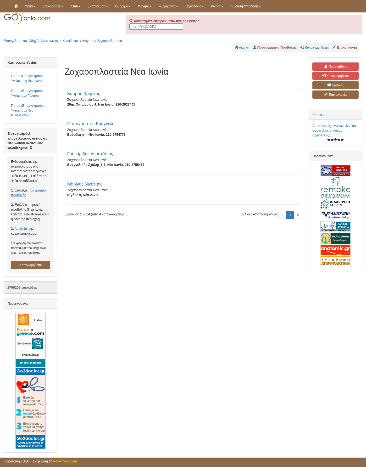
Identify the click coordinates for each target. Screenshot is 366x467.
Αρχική (242, 47)
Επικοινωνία (335, 94)
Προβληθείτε (335, 66)
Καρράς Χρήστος (83, 93)
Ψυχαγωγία (168, 6)
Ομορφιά (123, 6)
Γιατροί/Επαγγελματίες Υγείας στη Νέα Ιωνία (27, 78)
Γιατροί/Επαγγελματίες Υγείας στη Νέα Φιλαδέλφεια (27, 110)
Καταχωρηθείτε (30, 265)
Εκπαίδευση (98, 6)
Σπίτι (75, 6)
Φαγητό (144, 6)
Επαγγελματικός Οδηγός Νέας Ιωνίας (31, 41)
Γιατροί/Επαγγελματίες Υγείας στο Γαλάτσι (27, 93)
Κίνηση (217, 6)
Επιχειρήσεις (53, 6)
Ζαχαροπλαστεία (109, 41)
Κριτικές (335, 85)
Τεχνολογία (194, 6)
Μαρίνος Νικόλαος (84, 184)
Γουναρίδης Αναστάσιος (90, 154)
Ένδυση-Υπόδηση (245, 6)
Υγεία (30, 6)
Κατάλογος (71, 41)
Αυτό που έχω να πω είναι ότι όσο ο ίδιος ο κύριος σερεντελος (334, 130)
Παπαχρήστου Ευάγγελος (91, 123)
